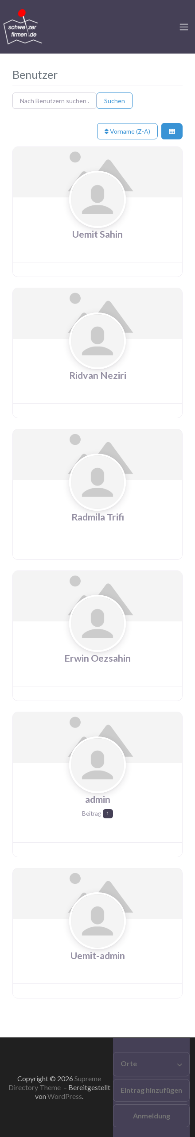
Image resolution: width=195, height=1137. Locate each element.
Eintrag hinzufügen (151, 1090)
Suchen (114, 100)
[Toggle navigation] (184, 27)
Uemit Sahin (97, 234)
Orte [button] (129, 1063)
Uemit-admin (97, 955)
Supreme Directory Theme (54, 1082)
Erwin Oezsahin (97, 658)
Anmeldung (151, 1115)
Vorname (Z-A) (127, 131)
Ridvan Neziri (97, 375)
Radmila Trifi (97, 517)
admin (97, 799)
